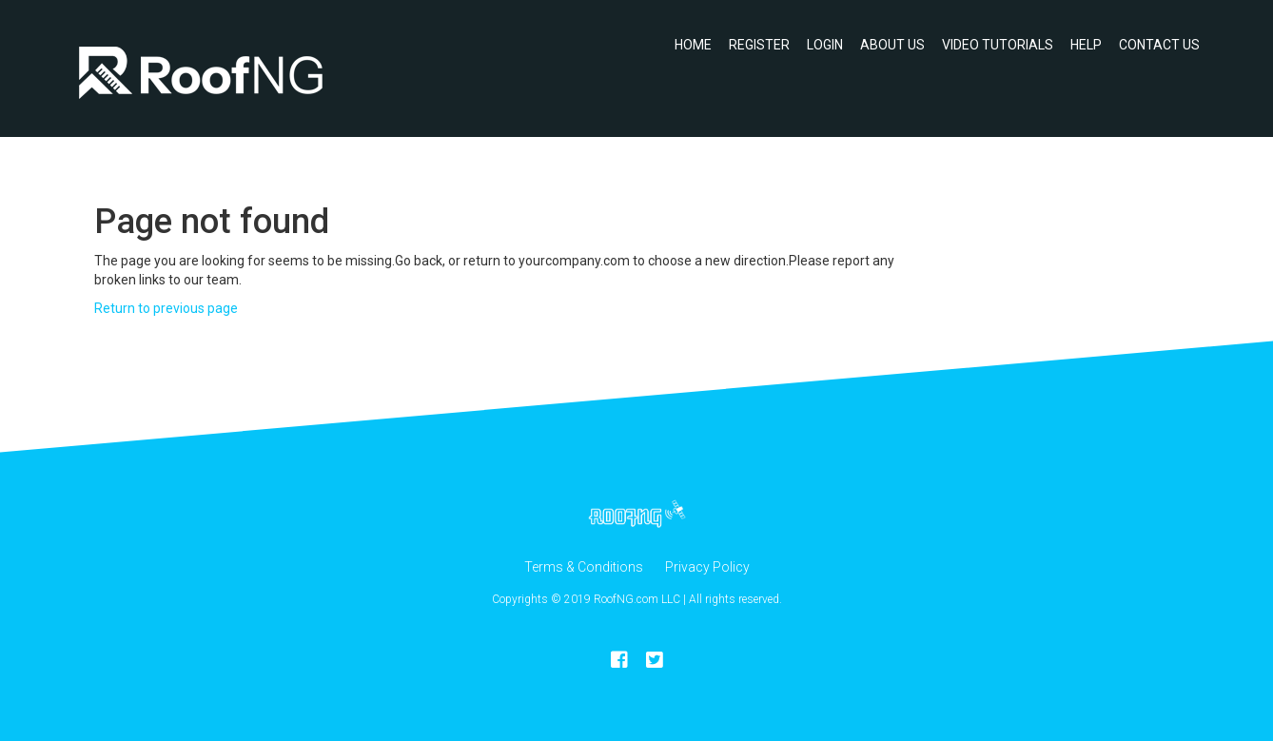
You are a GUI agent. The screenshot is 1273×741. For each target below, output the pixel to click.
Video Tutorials (997, 44)
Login (825, 44)
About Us (892, 44)
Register (759, 44)
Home (693, 44)
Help (1086, 44)
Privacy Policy (707, 567)
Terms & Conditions (583, 567)
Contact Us (1159, 44)
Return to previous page (166, 308)
